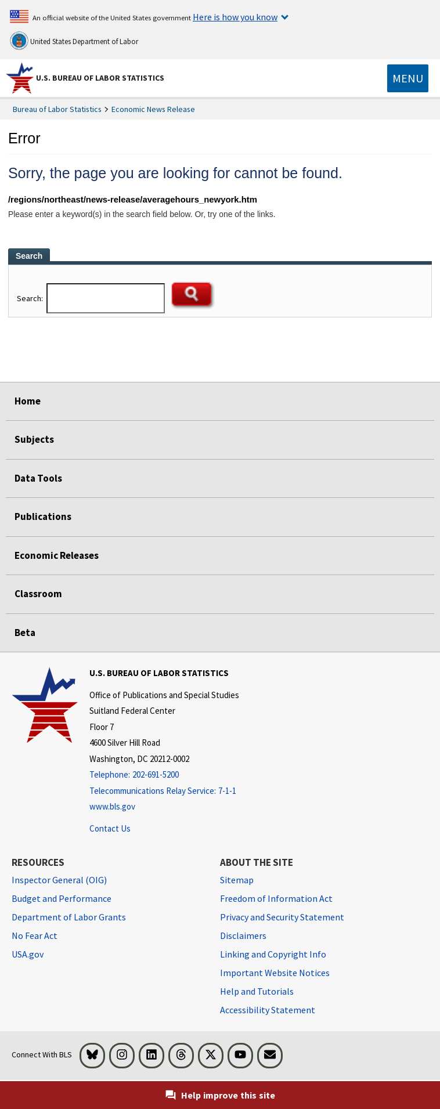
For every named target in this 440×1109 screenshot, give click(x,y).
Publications (43, 516)
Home (28, 401)
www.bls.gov (112, 806)
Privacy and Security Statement (282, 917)
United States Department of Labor (74, 40)
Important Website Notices (275, 972)
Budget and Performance (61, 898)
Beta (25, 632)
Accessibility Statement (267, 1010)
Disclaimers (243, 935)
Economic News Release (153, 109)
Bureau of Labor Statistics (57, 109)
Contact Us (110, 828)
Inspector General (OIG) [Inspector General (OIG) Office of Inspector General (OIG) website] (59, 880)
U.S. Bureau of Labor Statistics (100, 78)
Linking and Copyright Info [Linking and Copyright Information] (273, 954)
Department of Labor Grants (69, 917)
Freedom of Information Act (276, 898)
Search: (31, 298)
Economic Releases (57, 555)
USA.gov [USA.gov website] (28, 954)
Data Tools (38, 478)
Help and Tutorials (257, 991)
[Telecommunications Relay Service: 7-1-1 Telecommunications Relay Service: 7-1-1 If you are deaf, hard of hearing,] (164, 791)
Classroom (38, 593)
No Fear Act (34, 935)
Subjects (34, 439)
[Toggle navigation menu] (407, 78)
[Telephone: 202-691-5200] (164, 775)
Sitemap (237, 880)
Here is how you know (235, 17)
